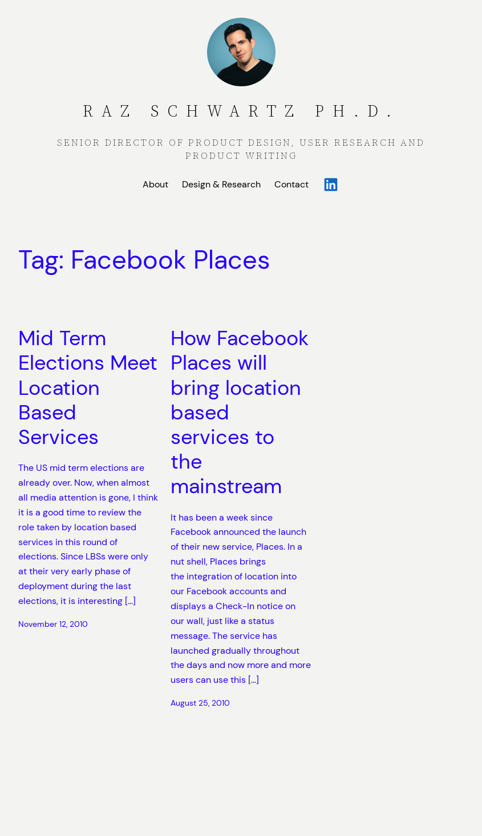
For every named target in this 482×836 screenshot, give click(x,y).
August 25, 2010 (200, 703)
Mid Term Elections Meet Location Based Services (87, 387)
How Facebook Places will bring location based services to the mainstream (240, 412)
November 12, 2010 (53, 624)
